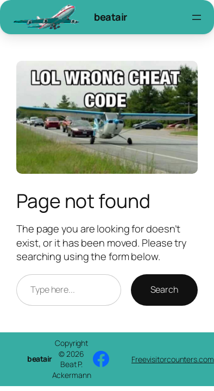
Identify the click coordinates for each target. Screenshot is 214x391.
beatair (110, 16)
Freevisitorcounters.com (172, 359)
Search (164, 289)
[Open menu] (196, 17)
